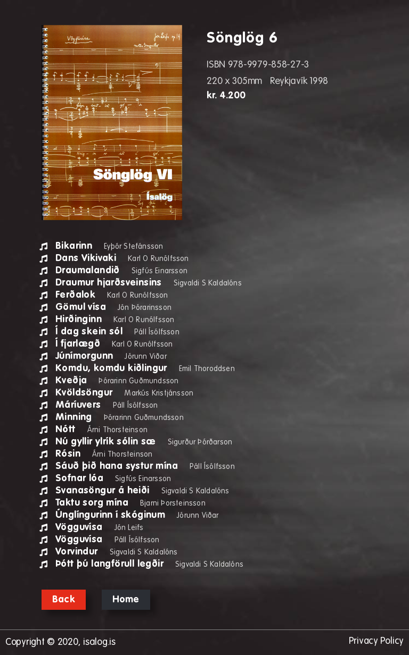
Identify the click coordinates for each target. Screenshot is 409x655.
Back (63, 599)
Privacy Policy (376, 641)
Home (126, 599)
